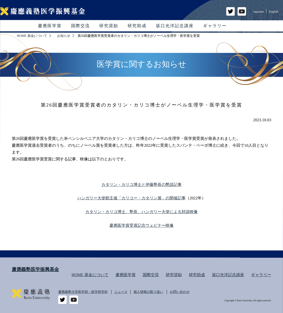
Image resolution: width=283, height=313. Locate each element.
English (274, 11)
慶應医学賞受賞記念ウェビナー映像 (141, 225)
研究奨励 (108, 25)
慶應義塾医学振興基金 (35, 269)
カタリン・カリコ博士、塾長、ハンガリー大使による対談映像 (141, 212)
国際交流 (80, 25)
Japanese (258, 11)
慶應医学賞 (50, 25)
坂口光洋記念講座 (175, 25)
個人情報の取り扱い (148, 292)
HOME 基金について (89, 275)
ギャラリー (215, 25)
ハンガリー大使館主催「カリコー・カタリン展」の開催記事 (131, 198)
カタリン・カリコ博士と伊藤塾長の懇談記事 (141, 184)
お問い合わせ (180, 292)
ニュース (121, 292)
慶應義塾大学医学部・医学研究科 (83, 292)
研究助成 (137, 25)
